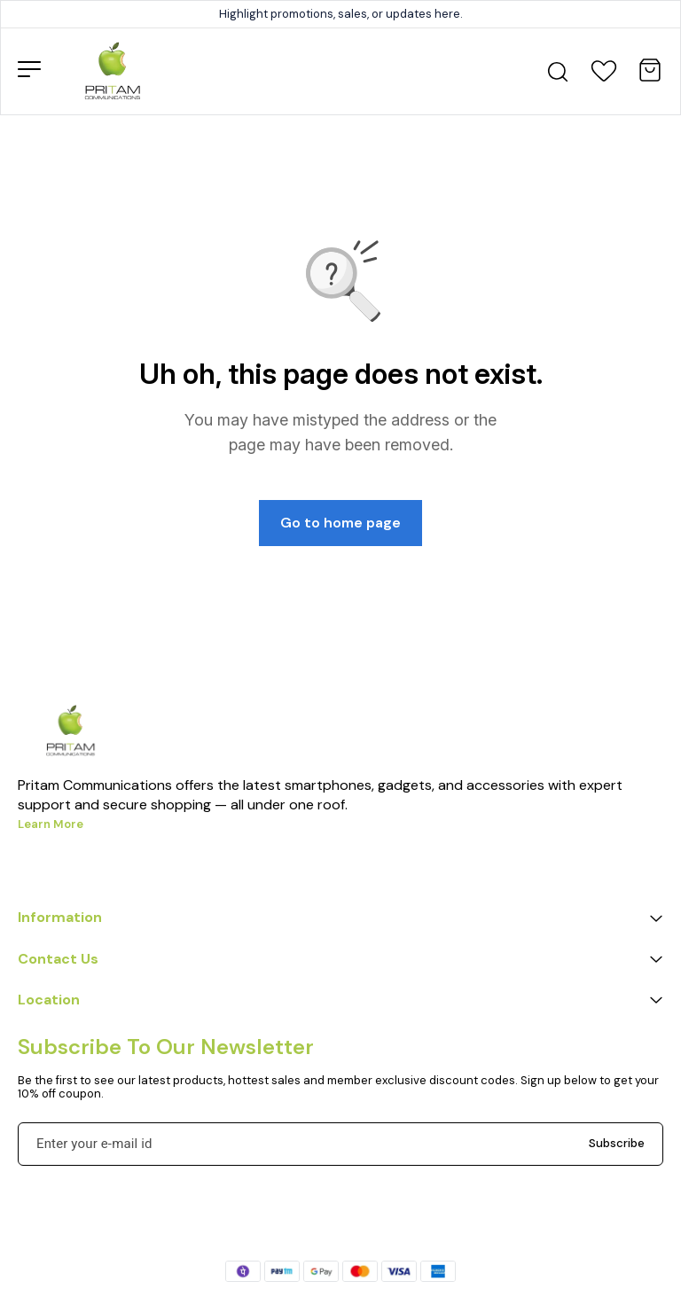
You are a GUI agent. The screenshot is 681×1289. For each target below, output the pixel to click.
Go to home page (340, 522)
